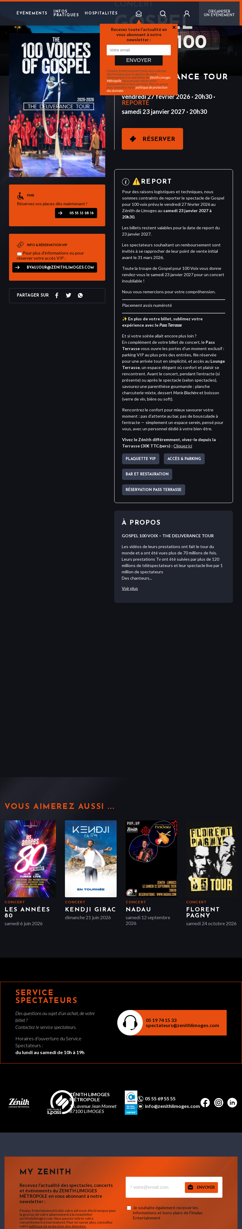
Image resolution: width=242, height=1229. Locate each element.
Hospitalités (101, 13)
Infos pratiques (66, 13)
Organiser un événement (219, 13)
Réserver (158, 139)
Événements (32, 13)
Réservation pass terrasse (154, 490)
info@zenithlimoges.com (172, 1106)
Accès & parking (184, 459)
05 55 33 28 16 (81, 213)
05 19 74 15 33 (161, 1020)
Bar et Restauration (147, 474)
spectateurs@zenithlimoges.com (182, 1025)
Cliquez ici (182, 445)
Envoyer (138, 60)
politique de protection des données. (57, 1226)
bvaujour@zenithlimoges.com (60, 268)
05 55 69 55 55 (160, 1098)
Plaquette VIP (141, 459)
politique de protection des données (137, 89)
